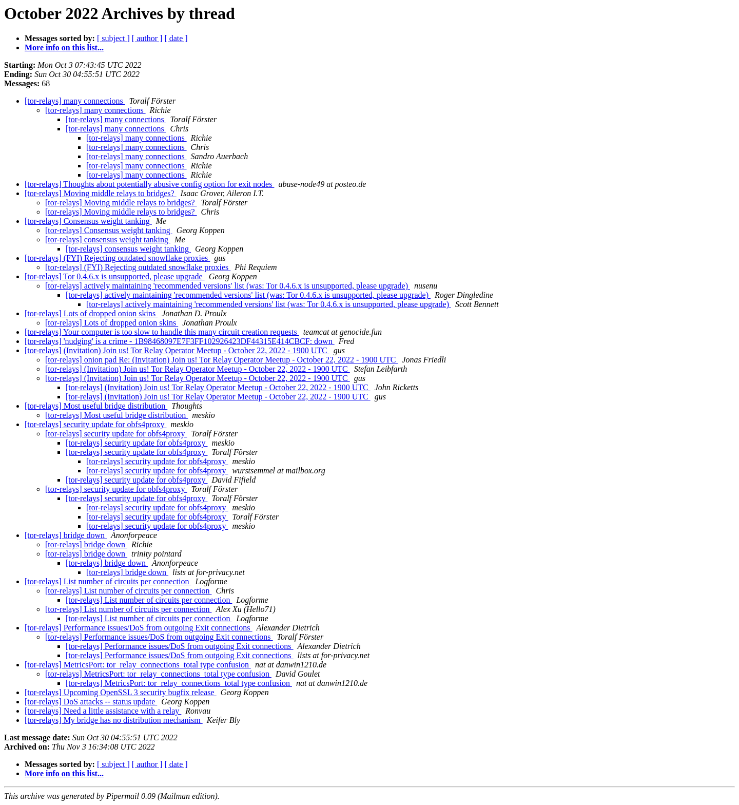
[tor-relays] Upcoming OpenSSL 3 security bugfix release (121, 692)
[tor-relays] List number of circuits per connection (108, 581)
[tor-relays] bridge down (66, 535)
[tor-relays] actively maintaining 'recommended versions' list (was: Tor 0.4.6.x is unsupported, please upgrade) (227, 285)
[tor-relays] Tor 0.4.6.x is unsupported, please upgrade (115, 276)
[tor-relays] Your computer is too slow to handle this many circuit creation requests (162, 332)
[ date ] (175, 38)
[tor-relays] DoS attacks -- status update (91, 701)
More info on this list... (64, 47)
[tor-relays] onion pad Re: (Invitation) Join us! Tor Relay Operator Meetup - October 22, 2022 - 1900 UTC (221, 359)
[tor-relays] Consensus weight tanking (88, 221)
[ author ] (147, 38)
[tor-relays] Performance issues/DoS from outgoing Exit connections (138, 627)
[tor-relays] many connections (75, 101)
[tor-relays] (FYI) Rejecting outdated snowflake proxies (117, 258)
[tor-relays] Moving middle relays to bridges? (101, 193)
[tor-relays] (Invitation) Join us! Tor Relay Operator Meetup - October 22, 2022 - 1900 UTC (177, 350)
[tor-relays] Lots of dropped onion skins (91, 313)
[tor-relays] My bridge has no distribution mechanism (114, 720)
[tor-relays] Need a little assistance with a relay (103, 710)
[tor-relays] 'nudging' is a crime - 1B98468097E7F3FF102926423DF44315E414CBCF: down (180, 341)
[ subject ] (113, 38)
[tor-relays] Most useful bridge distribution (96, 405)
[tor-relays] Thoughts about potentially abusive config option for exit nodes (149, 184)
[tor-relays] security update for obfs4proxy (95, 424)
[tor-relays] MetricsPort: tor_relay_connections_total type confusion (138, 664)
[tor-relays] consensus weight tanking (107, 239)
